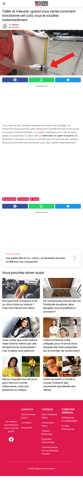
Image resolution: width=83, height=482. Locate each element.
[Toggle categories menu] (4, 3)
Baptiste (15, 24)
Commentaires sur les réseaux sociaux (50, 450)
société (40, 132)
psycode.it (26, 427)
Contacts (26, 422)
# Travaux (23, 199)
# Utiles (34, 199)
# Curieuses (9, 199)
